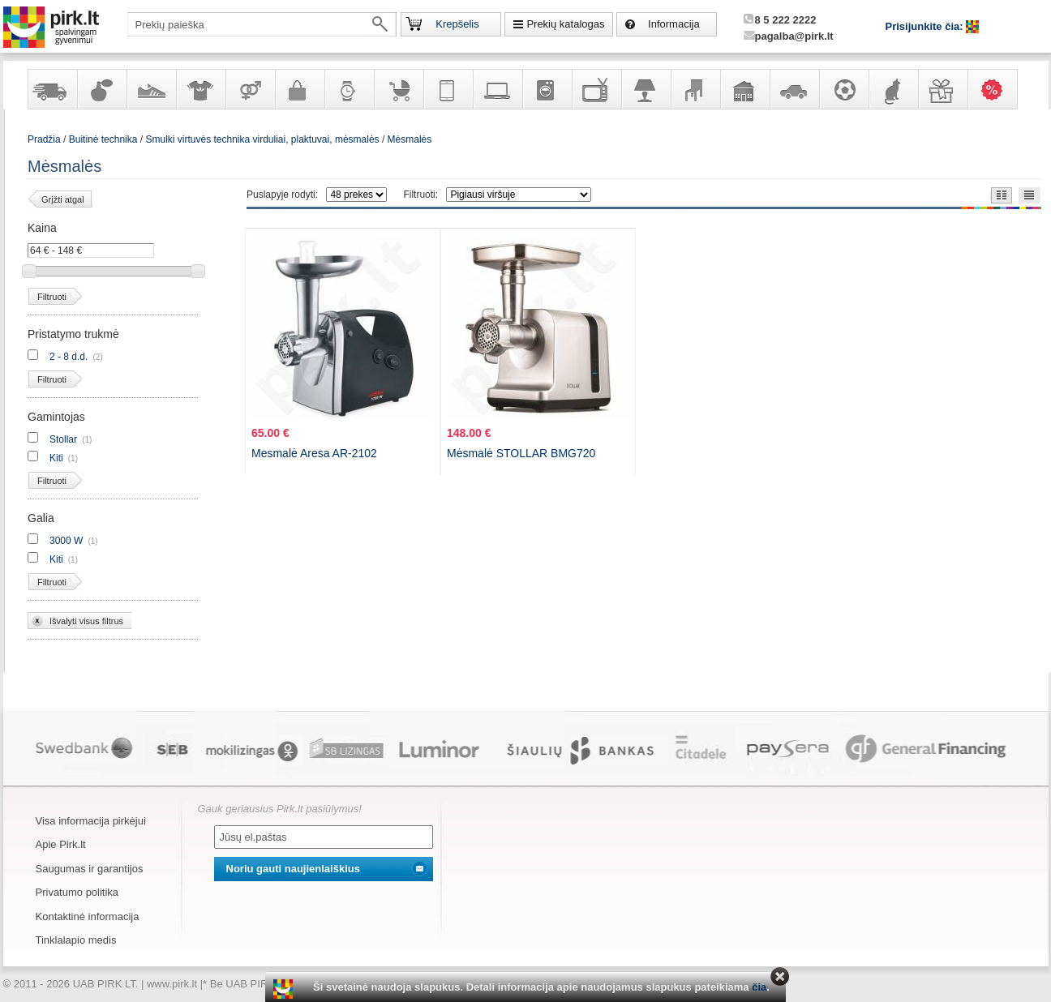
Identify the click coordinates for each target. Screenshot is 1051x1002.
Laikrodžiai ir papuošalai (348, 89)
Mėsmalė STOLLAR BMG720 (521, 453)
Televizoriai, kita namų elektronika (596, 89)
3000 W (66, 540)
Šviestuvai (645, 89)
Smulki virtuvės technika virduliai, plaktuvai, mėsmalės (262, 139)
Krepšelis (456, 24)
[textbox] (262, 24)
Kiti (56, 458)
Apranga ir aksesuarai (200, 89)
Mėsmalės (410, 139)
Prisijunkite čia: (926, 26)
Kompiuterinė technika (497, 89)
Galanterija (299, 89)
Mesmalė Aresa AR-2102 (314, 453)
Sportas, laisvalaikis (843, 89)
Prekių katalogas (565, 24)
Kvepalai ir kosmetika (101, 89)
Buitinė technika (546, 89)
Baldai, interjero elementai (695, 89)
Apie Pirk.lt (61, 844)
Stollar (63, 439)
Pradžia (44, 139)
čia (759, 987)
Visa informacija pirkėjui (91, 821)
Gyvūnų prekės (892, 89)
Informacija (674, 24)
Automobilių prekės (793, 89)
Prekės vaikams (398, 89)
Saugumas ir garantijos (90, 869)
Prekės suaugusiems (249, 89)
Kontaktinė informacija (87, 916)
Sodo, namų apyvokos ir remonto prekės (744, 89)
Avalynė (150, 89)
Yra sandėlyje (51, 89)
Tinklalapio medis (76, 940)
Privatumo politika (77, 892)
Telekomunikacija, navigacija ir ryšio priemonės (447, 89)
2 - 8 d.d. (68, 356)
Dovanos (942, 89)
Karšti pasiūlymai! (997, 89)
